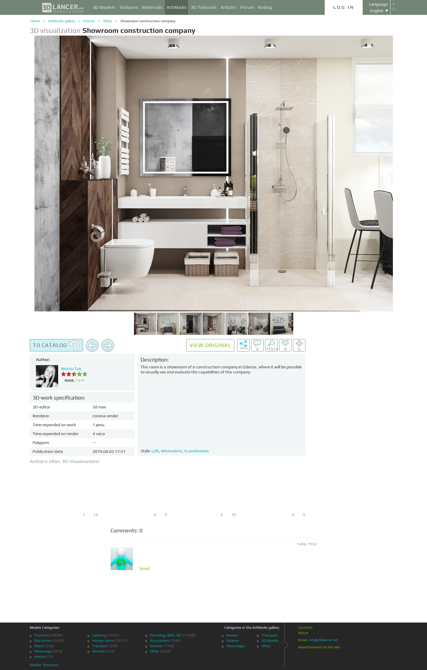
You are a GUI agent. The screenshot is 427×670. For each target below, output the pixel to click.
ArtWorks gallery (61, 21)
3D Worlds (270, 641)
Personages (43, 651)
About (303, 633)
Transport (100, 646)
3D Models (104, 7)
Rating (265, 7)
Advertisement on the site (319, 647)
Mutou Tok (71, 368)
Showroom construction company (148, 21)
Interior (89, 21)
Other (107, 21)
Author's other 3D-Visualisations (64, 461)
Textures (128, 7)
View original (210, 345)
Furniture (41, 635)
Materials (152, 7)
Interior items (103, 641)
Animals (98, 651)
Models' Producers (44, 665)
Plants (39, 646)
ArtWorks (176, 7)
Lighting (99, 635)
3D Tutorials (203, 7)
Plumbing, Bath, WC (166, 635)
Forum (247, 7)
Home (35, 21)
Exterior (156, 646)
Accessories (159, 641)
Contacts (305, 628)
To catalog (56, 345)
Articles (228, 7)
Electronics (43, 641)
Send (144, 568)
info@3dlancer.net (323, 640)
